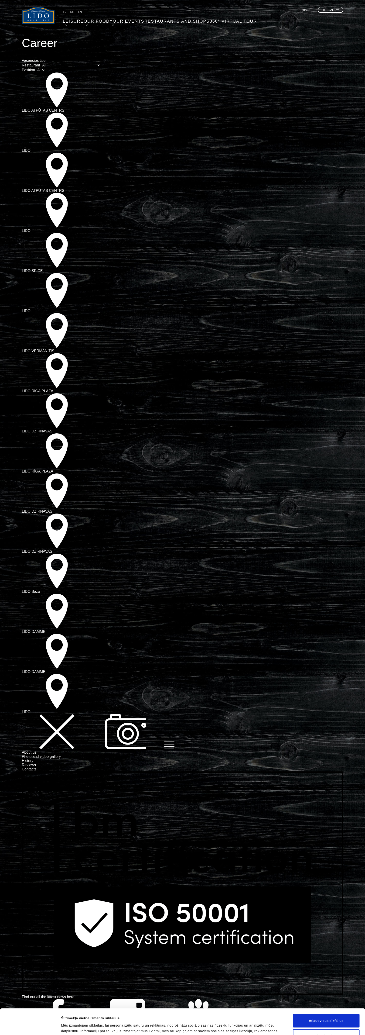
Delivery (330, 10)
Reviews (29, 765)
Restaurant (31, 65)
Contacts (29, 769)
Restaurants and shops (162, 20)
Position (28, 70)
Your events (120, 20)
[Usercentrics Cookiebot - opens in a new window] (30, 1025)
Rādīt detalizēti (253, 1026)
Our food (93, 20)
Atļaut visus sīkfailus (326, 995)
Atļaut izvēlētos (326, 1010)
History (28, 761)
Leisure (70, 20)
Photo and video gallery (41, 757)
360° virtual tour (209, 20)
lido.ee (308, 10)
